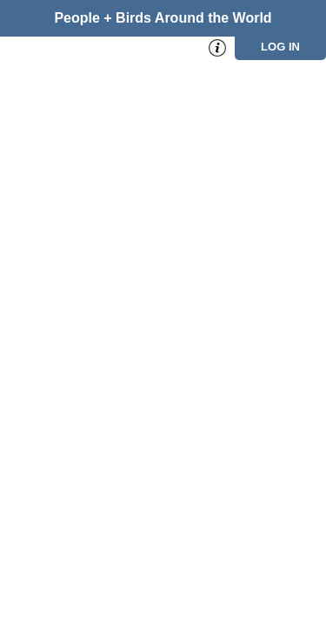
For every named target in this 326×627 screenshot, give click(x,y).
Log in (280, 46)
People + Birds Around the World (162, 17)
